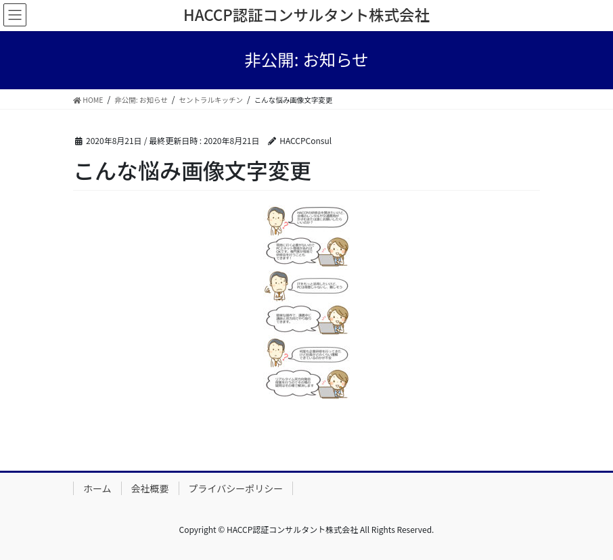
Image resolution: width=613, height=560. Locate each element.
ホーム (97, 488)
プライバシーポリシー (236, 488)
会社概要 (150, 488)
